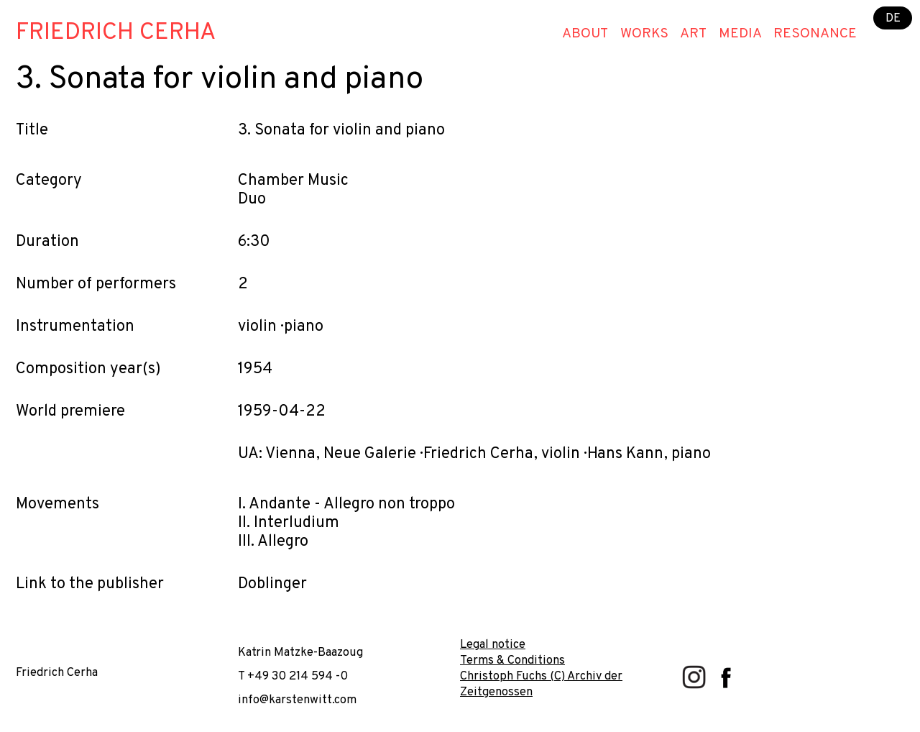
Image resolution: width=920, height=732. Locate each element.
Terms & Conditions (512, 660)
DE (893, 17)
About (585, 33)
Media (740, 33)
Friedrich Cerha (116, 33)
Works (644, 33)
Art (693, 33)
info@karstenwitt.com (297, 700)
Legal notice (492, 644)
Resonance (815, 33)
